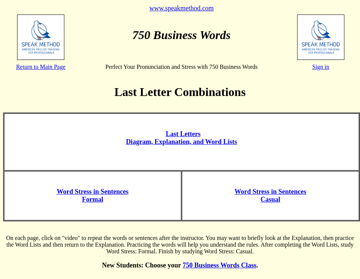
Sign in (321, 67)
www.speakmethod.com (182, 8)
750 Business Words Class (219, 265)
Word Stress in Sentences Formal (92, 195)
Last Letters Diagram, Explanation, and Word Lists (181, 137)
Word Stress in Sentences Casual (270, 195)
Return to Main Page (40, 67)
